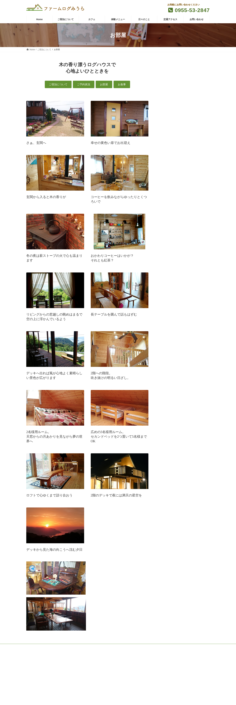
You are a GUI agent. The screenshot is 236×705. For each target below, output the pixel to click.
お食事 (164, 83)
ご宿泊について (199, 63)
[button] (58, 84)
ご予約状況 (167, 70)
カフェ (65, 647)
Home (32, 647)
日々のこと (98, 647)
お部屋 (164, 76)
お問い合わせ (134, 647)
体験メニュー (80, 647)
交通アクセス (116, 647)
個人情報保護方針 (155, 647)
